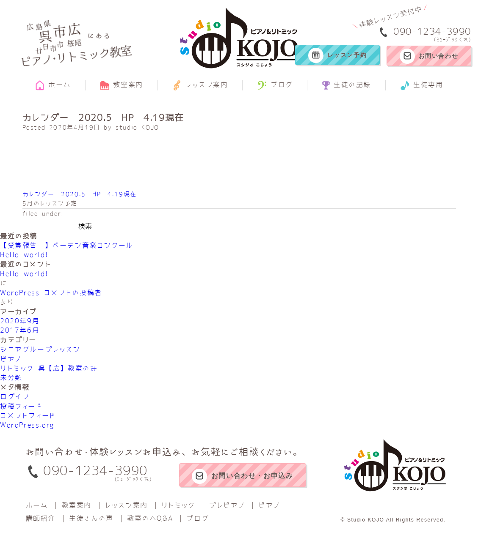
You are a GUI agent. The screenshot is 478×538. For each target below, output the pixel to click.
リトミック (178, 505)
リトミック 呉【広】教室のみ (48, 368)
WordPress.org (27, 424)
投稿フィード (21, 406)
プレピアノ (227, 505)
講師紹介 (40, 518)
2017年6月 (19, 330)
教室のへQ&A (150, 518)
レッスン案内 (200, 85)
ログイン (14, 396)
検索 (85, 226)
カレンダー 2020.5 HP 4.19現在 (79, 194)
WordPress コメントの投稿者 (51, 292)
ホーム (53, 85)
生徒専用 (421, 85)
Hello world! (24, 254)
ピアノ (11, 358)
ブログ (275, 85)
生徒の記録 (346, 85)
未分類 (11, 377)
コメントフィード (28, 415)
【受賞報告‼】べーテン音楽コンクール (66, 245)
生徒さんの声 (91, 518)
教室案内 (121, 85)
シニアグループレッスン (40, 349)
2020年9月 (19, 320)
